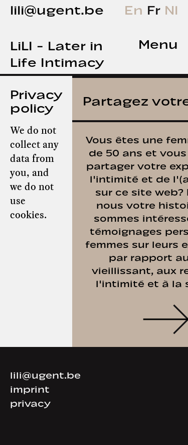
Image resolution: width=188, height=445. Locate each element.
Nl (171, 8)
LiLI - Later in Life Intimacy (57, 52)
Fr (155, 8)
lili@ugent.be (57, 8)
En (135, 8)
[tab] (150, 43)
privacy (30, 402)
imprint (30, 388)
